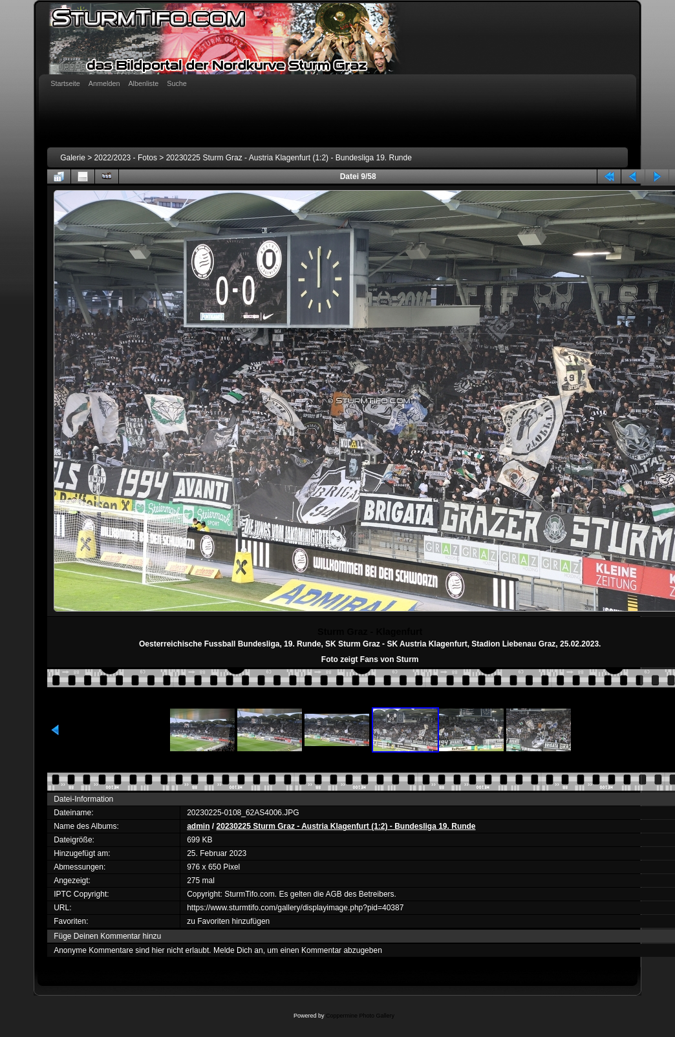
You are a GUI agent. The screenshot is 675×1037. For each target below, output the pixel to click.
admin (198, 826)
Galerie (72, 157)
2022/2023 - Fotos (125, 157)
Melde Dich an (238, 950)
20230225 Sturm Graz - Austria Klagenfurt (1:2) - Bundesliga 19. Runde (289, 157)
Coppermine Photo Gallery (360, 1015)
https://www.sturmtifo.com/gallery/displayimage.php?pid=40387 (295, 907)
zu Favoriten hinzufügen (228, 921)
